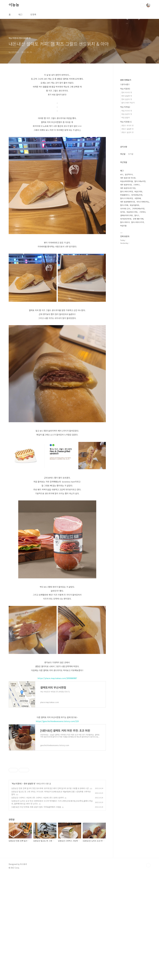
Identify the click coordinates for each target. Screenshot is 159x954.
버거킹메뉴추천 (136, 195)
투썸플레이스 (125, 195)
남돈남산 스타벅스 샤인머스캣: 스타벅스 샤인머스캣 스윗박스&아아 (37, 877)
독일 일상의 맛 (126, 114)
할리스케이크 (125, 222)
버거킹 (122, 212)
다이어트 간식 (125, 208)
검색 (142, 5)
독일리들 (123, 225)
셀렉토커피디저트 (126, 215)
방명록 (33, 14)
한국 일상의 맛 (126, 99)
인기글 (130, 154)
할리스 (136, 215)
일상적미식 (129, 174)
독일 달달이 (125, 117)
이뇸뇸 (14, 5)
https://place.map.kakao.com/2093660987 (57, 678)
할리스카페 (124, 205)
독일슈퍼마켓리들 (126, 181)
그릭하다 (142, 212)
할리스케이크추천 (126, 191)
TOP (148, 945)
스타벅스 (136, 184)
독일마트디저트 (132, 212)
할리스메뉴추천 (139, 181)
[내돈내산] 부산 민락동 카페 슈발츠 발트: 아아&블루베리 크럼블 (36, 887)
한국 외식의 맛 (126, 92)
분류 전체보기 (125, 80)
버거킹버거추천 (125, 219)
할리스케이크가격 (137, 222)
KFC (121, 174)
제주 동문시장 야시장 (127, 178)
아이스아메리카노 (143, 201)
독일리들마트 (134, 205)
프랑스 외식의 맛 (127, 125)
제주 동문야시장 (126, 184)
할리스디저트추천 (126, 198)
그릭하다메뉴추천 (138, 208)
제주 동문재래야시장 (127, 201)
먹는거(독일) (125, 107)
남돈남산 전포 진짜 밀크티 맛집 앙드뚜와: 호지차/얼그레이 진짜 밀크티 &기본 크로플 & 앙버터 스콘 (50, 868)
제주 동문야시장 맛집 (127, 188)
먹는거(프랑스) (126, 121)
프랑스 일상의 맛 (127, 132)
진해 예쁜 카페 (138, 219)
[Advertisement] (57, 779)
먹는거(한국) (17, 863)
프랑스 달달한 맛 (127, 129)
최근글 (122, 154)
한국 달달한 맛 (29, 863)
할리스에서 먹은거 (128, 102)
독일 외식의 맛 (126, 110)
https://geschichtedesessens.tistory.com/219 (57, 721)
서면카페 (137, 198)
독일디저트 (138, 191)
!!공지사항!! (125, 84)
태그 (20, 14)
